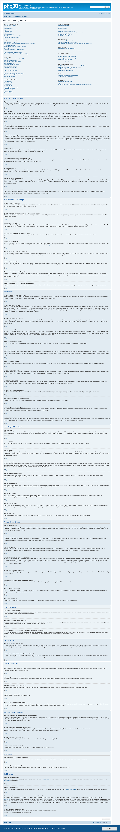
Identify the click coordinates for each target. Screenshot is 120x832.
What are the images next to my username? (14, 49)
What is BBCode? (8, 81)
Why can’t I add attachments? (10, 68)
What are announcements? (10, 88)
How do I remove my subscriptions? (66, 70)
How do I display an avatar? (10, 50)
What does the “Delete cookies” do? (12, 37)
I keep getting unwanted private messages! (67, 42)
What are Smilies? (8, 84)
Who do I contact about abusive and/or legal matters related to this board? (75, 84)
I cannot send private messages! (65, 40)
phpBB (49, 245)
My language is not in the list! (10, 48)
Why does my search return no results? (67, 56)
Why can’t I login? (8, 31)
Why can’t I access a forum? (10, 67)
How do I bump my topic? (9, 76)
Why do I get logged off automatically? (12, 35)
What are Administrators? (63, 25)
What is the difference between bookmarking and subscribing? (72, 65)
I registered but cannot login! (10, 30)
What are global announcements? (11, 87)
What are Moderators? (63, 27)
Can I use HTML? (8, 82)
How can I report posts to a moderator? (12, 71)
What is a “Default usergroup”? (65, 34)
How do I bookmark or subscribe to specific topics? (69, 67)
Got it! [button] (109, 828)
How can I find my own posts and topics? (67, 60)
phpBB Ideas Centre (71, 789)
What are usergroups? (63, 28)
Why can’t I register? (8, 28)
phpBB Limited (45, 779)
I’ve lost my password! (9, 34)
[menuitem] (12, 13)
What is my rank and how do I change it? (13, 52)
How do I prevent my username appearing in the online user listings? (19, 43)
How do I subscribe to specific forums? (66, 68)
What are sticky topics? (9, 89)
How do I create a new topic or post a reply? (14, 58)
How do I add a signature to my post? (12, 61)
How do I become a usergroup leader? (66, 31)
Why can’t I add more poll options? (11, 64)
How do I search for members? (65, 59)
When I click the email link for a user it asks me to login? (16, 53)
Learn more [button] (61, 828)
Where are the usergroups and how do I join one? (69, 30)
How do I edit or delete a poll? (10, 66)
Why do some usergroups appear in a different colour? (70, 32)
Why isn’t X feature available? (64, 83)
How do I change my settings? (10, 42)
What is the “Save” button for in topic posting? (14, 73)
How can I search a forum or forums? (66, 55)
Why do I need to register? (10, 25)
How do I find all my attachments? (65, 76)
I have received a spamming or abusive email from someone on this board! (75, 43)
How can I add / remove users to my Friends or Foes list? (71, 50)
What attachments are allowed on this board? (68, 75)
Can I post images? (8, 85)
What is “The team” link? (63, 35)
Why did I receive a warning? (10, 70)
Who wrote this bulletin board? (65, 81)
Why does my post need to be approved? (13, 74)
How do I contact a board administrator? (67, 86)
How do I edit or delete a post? (11, 60)
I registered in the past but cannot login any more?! (15, 32)
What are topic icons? (9, 92)
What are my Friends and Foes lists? (66, 48)
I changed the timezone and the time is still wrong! (15, 46)
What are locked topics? (9, 91)
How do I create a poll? (9, 63)
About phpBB (7, 780)
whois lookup (7, 799)
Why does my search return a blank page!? (67, 58)
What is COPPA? (7, 27)
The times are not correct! (9, 45)
